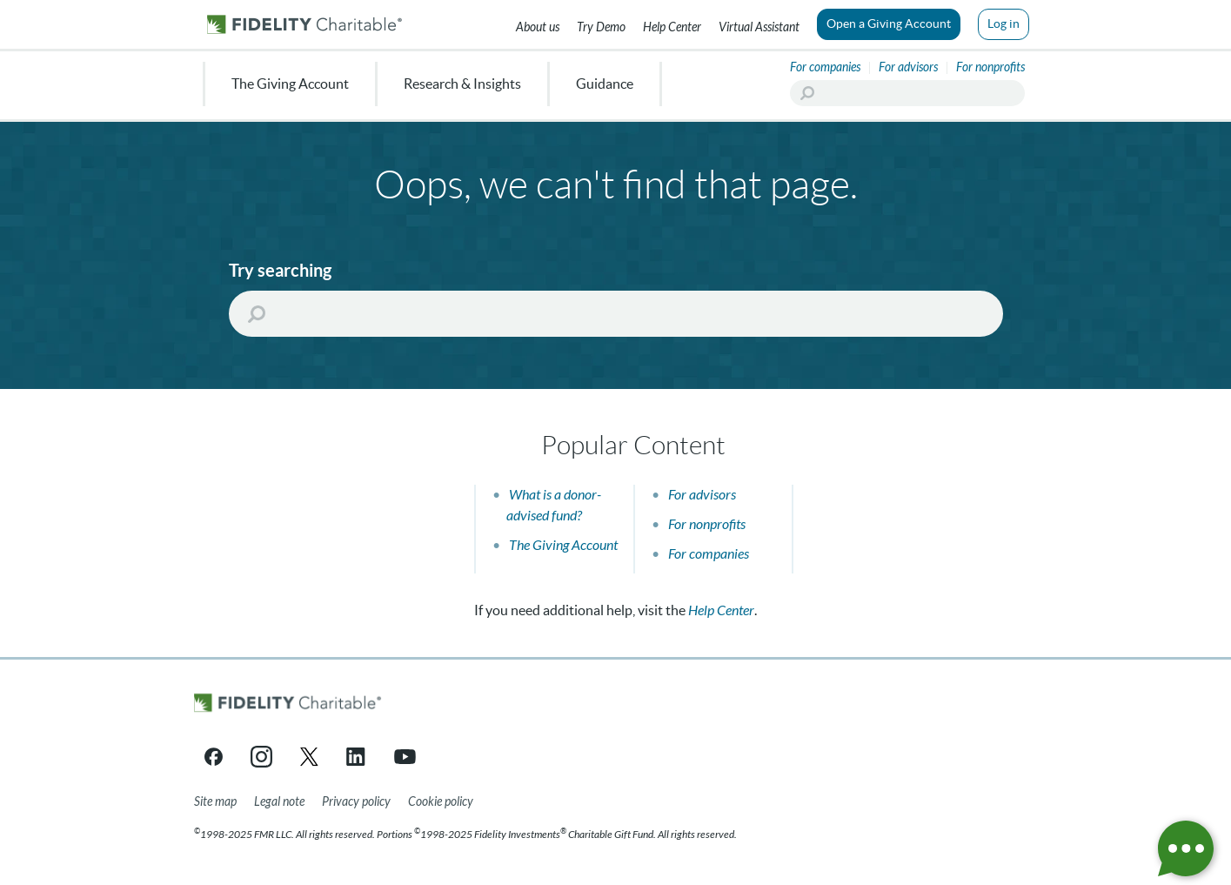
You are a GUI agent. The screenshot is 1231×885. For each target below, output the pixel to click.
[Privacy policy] (356, 802)
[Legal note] (279, 802)
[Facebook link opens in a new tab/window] (213, 757)
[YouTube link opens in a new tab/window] (405, 757)
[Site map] (215, 802)
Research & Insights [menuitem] (462, 83)
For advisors (702, 494)
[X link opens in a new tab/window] (309, 757)
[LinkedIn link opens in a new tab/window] (357, 757)
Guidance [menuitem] (604, 83)
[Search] (907, 93)
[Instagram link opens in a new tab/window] (261, 757)
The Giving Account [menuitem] (290, 83)
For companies (708, 554)
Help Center (721, 610)
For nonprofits (707, 524)
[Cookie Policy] (440, 802)
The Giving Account (563, 545)
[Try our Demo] (601, 24)
